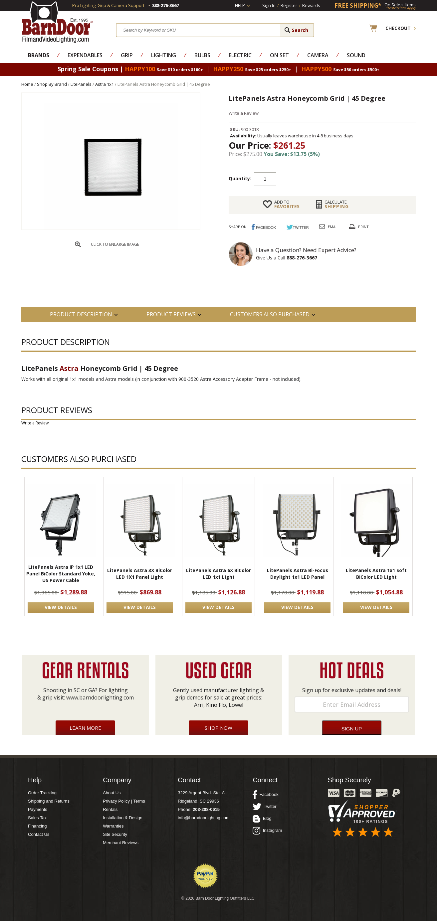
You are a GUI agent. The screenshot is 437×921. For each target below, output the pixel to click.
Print (363, 226)
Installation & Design (122, 817)
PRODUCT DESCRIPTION (81, 314)
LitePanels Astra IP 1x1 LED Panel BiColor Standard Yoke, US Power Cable (60, 573)
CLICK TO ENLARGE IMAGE (115, 244)
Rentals (110, 809)
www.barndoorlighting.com (100, 697)
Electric (240, 55)
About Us (111, 792)
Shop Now (218, 727)
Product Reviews (171, 314)
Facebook (265, 794)
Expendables (85, 55)
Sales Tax (37, 817)
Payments (37, 809)
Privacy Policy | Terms (124, 801)
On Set (279, 55)
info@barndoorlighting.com (204, 817)
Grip (127, 55)
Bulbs (202, 55)
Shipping (337, 204)
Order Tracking (42, 792)
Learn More (85, 727)
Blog (262, 818)
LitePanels (81, 84)
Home (27, 84)
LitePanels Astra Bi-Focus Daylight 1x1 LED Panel (297, 573)
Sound (356, 55)
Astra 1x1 (104, 84)
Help (240, 5)
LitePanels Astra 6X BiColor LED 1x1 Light (218, 573)
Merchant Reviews (120, 842)
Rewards (311, 5)
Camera (317, 55)
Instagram (267, 830)
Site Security (115, 834)
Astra (69, 368)
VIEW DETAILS (61, 607)
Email (333, 226)
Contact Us (38, 834)
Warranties (113, 826)
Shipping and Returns (49, 801)
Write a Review (244, 113)
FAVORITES (287, 204)
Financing (37, 826)
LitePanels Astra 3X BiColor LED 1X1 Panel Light (139, 573)
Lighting (163, 55)
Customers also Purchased (270, 314)
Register (289, 5)
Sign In (269, 5)
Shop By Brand (52, 84)
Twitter (264, 806)
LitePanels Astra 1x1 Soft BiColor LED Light (376, 573)
